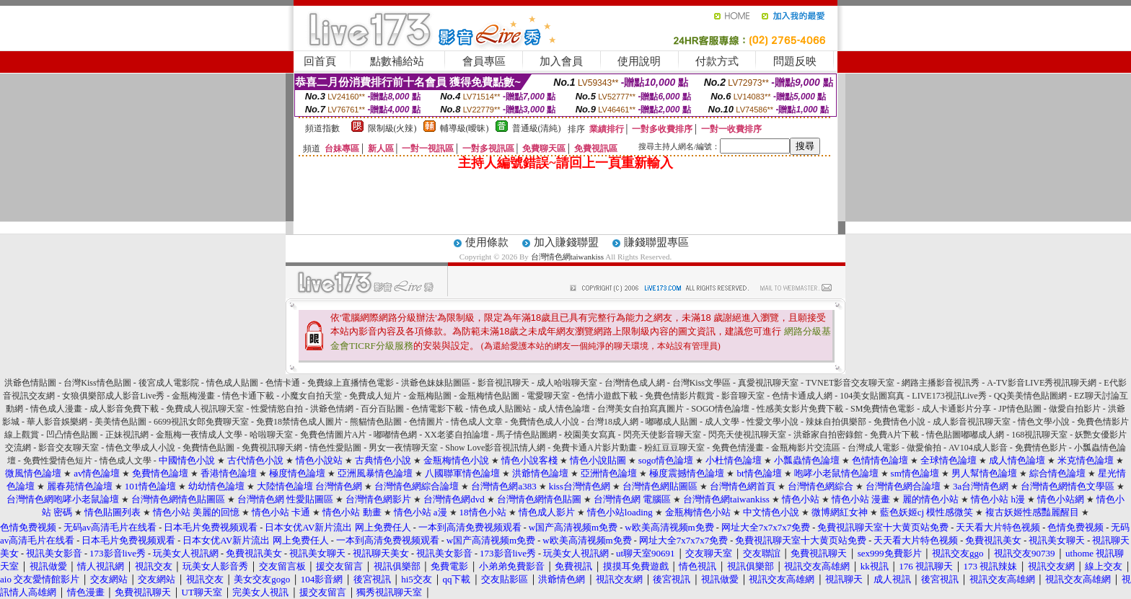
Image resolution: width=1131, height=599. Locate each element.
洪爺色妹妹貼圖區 (435, 383)
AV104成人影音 (978, 448)
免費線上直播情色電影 (350, 383)
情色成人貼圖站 (500, 409)
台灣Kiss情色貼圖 (97, 383)
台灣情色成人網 (634, 383)
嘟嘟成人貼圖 (671, 422)
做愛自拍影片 (1075, 409)
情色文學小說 (1044, 422)
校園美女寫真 (590, 435)
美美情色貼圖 (120, 422)
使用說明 (639, 61)
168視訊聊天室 (1039, 435)
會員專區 (484, 61)
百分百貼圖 (382, 409)
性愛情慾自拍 (277, 409)
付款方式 (717, 61)
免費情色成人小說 (544, 422)
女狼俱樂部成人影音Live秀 (113, 396)
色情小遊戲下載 (607, 396)
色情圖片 (426, 422)
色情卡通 (282, 383)
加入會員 (561, 61)
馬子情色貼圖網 (526, 435)
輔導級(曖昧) (464, 128)
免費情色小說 (899, 422)
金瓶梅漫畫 (193, 396)
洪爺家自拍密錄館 (828, 435)
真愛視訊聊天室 (768, 383)
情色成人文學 (125, 461)
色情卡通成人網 (802, 396)
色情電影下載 (437, 409)
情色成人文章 (477, 422)
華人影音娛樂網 (57, 422)
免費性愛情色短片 (57, 461)
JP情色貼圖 (1019, 409)
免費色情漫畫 (738, 448)
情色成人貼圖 (232, 383)
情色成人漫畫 (56, 409)
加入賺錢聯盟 (566, 242)
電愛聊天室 (548, 396)
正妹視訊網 (127, 435)
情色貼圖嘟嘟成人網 (965, 435)
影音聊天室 (743, 396)
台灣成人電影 (873, 448)
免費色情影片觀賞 (679, 396)
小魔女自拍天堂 (311, 396)
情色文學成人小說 (140, 448)
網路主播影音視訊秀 (941, 383)
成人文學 (722, 422)
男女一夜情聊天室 (403, 448)
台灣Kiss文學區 (701, 383)
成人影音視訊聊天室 (972, 422)
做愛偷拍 (924, 448)
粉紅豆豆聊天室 (674, 448)
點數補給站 (397, 61)
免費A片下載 (895, 435)
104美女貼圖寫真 (872, 396)
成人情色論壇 (564, 409)
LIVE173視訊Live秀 (949, 396)
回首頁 (320, 61)
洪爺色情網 (331, 409)
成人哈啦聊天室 (567, 383)
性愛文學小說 (772, 422)
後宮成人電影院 (168, 383)
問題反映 (795, 61)
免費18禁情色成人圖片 (299, 422)
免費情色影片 (1041, 448)
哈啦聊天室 (271, 435)
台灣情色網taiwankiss (567, 256)
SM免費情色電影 (882, 409)
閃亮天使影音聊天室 (662, 435)
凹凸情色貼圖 (72, 435)
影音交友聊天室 (68, 448)
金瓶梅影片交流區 (805, 448)
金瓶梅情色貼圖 (489, 396)
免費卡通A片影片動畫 (595, 448)
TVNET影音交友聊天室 (850, 383)
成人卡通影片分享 (956, 409)
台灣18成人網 (612, 422)
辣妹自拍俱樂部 (836, 422)
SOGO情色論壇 (720, 409)
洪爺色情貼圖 (30, 383)
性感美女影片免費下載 (800, 409)
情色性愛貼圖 (335, 448)
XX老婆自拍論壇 (456, 435)
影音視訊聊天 (503, 383)
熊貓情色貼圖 (376, 422)
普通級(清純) (536, 128)
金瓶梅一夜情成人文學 (199, 435)
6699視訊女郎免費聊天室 (201, 422)
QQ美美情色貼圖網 (1030, 396)
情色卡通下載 (248, 396)
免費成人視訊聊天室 (205, 409)
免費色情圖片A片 (333, 435)
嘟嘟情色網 (395, 435)
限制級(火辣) (392, 128)
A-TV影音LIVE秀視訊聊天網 (1041, 383)
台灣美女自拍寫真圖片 (640, 409)
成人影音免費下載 (124, 409)
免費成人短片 (375, 396)
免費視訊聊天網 (272, 448)
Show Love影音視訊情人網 (495, 448)
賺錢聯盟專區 (656, 242)
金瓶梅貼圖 (430, 396)
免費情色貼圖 (208, 448)
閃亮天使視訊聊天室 (747, 435)
